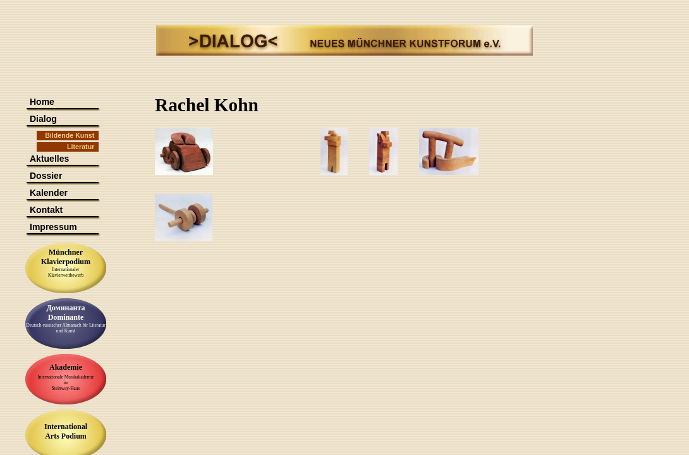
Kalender (49, 193)
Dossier (46, 176)
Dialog (43, 119)
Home (42, 102)
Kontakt (46, 210)
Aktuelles (49, 159)
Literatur (80, 146)
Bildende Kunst (69, 135)
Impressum (53, 227)
